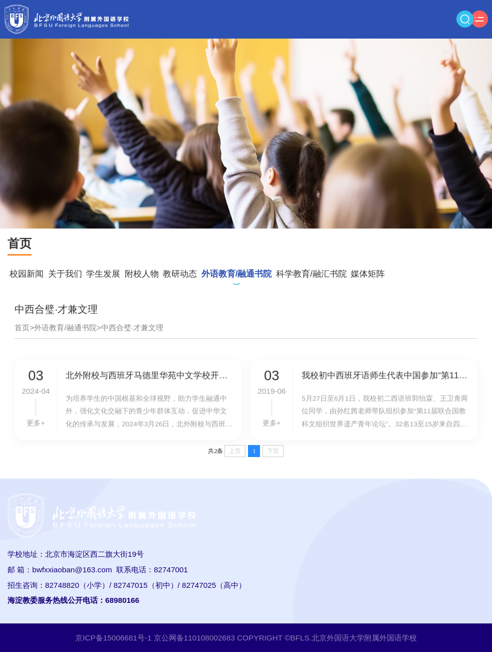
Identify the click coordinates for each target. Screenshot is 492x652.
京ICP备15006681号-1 (113, 637)
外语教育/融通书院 (236, 274)
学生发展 (103, 274)
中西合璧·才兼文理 (132, 327)
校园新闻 (27, 274)
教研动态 (180, 274)
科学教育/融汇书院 (311, 274)
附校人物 (142, 274)
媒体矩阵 (368, 274)
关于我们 (65, 274)
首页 (22, 327)
